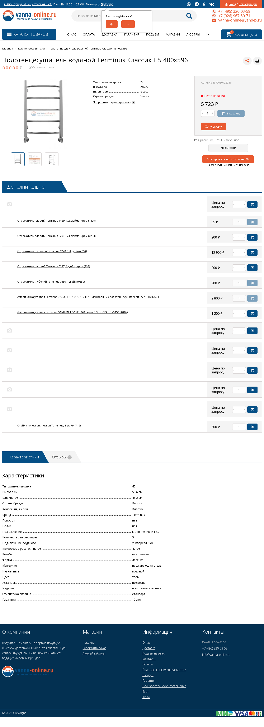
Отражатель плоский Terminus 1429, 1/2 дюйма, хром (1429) (56, 220)
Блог (145, 692)
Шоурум (148, 675)
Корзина (89, 643)
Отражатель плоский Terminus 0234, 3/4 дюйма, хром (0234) (56, 236)
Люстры (193, 34)
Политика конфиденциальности (164, 670)
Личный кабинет (94, 653)
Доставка (109, 34)
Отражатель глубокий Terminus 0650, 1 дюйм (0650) (51, 281)
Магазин (173, 34)
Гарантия (131, 34)
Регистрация (248, 4)
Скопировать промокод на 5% (228, 159)
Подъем (152, 34)
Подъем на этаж (153, 653)
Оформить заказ (94, 648)
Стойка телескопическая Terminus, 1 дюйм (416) (49, 425)
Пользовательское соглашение (164, 686)
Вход (232, 4)
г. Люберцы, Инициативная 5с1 (28, 4)
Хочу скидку (213, 126)
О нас (71, 34)
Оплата (89, 34)
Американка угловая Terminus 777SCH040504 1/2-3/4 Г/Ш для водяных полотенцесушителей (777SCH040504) (88, 297)
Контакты (149, 659)
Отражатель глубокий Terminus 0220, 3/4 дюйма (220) (52, 251)
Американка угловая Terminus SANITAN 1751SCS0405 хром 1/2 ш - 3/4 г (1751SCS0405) (72, 312)
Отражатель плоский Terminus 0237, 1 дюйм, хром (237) (53, 266)
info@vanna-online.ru (216, 655)
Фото (146, 697)
